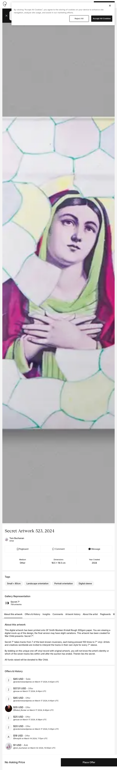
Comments (58, 614)
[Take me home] (4, 4)
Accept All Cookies (102, 18)
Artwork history (72, 614)
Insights (46, 614)
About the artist (90, 614)
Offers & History (32, 614)
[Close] (110, 5)
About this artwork (13, 614)
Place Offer (89, 762)
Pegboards (105, 614)
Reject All (79, 18)
